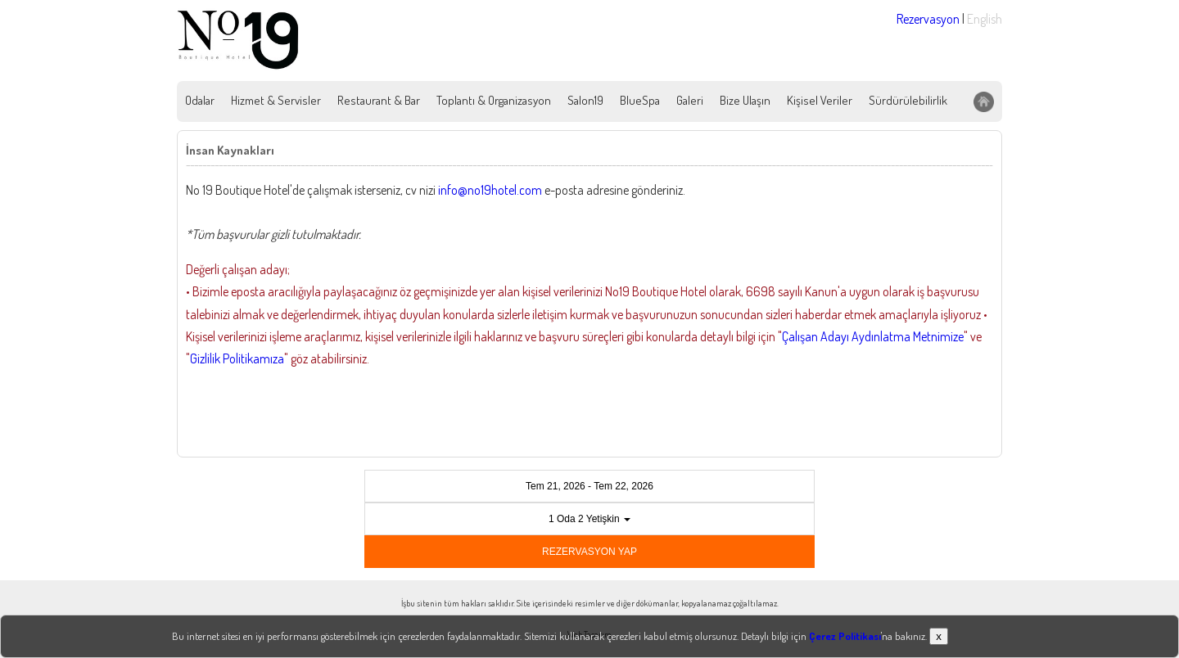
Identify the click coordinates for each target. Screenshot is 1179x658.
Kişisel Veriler (819, 100)
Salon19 (585, 100)
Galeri (689, 100)
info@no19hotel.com (490, 190)
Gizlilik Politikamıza (237, 358)
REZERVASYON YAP (589, 551)
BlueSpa (640, 100)
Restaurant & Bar (378, 100)
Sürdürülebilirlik (908, 100)
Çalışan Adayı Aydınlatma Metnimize (873, 336)
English (984, 19)
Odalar (200, 100)
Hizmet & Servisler (276, 100)
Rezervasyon (928, 19)
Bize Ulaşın (745, 100)
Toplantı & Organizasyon (493, 100)
